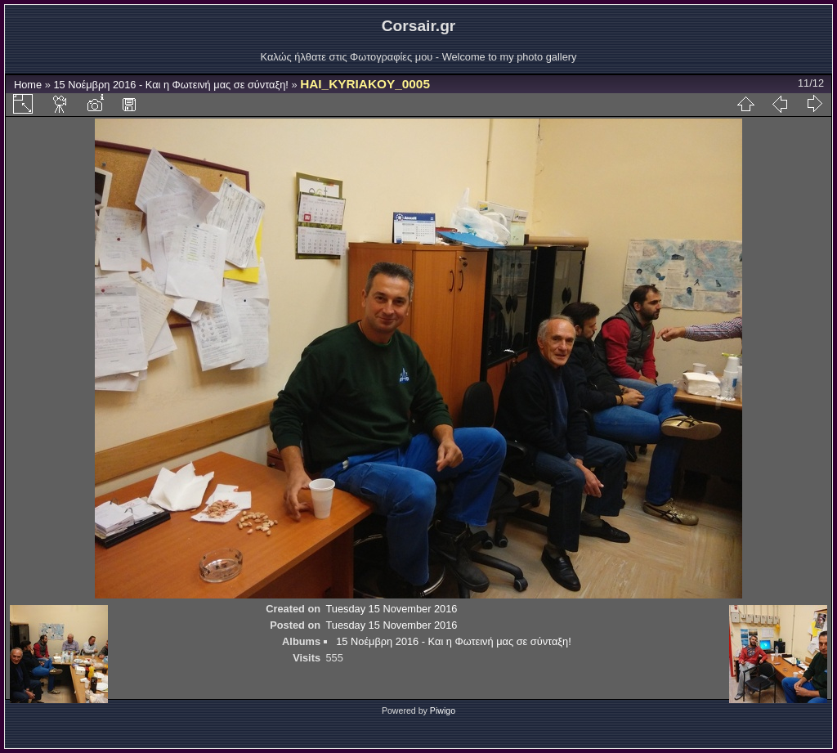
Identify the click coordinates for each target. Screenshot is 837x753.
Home (28, 84)
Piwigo (442, 710)
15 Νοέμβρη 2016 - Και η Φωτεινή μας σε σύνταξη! (171, 84)
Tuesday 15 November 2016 (391, 609)
